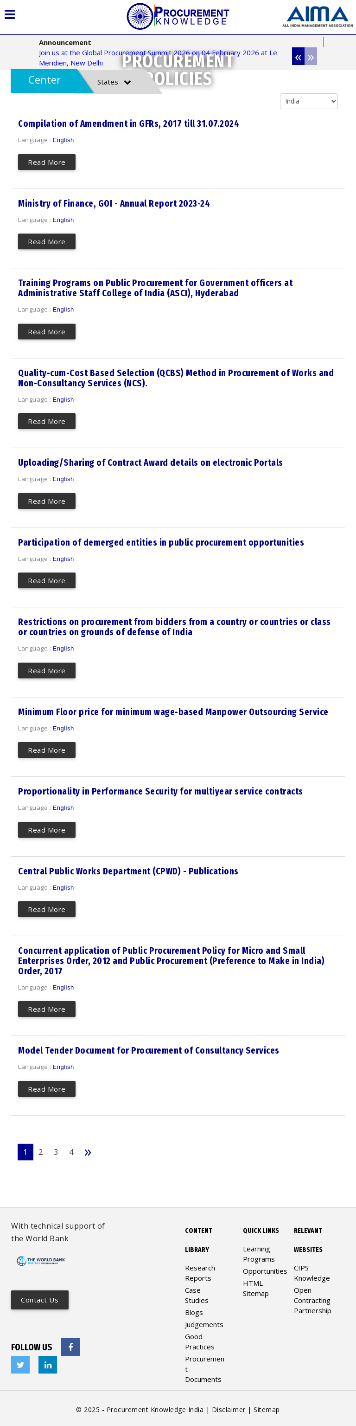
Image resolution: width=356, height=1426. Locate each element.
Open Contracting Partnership (312, 1297)
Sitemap (267, 1406)
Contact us (40, 1297)
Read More (47, 161)
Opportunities (265, 1268)
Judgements (204, 1321)
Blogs (194, 1309)
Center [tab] (44, 79)
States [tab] (114, 81)
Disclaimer (229, 1406)
